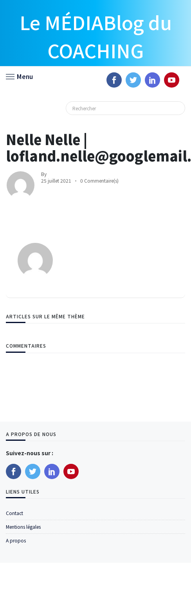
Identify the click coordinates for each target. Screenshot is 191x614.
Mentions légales (23, 526)
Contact (14, 513)
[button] (19, 75)
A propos (16, 540)
